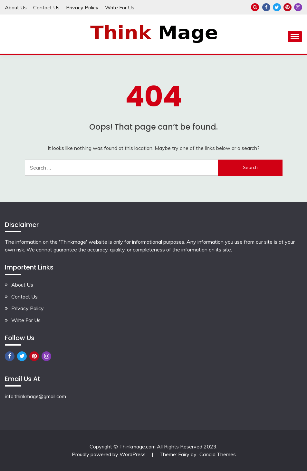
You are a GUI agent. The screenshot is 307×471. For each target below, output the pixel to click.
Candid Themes (217, 454)
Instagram (298, 7)
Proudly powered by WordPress (109, 454)
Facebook (266, 7)
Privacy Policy (82, 7)
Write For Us (119, 7)
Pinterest (287, 7)
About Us (16, 7)
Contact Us (46, 7)
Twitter (277, 7)
